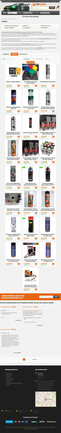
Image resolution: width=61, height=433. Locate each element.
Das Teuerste (23, 54)
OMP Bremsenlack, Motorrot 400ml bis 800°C (30, 235)
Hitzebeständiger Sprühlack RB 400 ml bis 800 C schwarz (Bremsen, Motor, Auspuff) (30, 158)
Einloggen (47, 1)
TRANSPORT (8, 381)
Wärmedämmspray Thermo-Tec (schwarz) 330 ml (13, 260)
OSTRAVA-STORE (9, 378)
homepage (5, 18)
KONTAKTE (8, 376)
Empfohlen (6, 54)
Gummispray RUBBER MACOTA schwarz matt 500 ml (13, 235)
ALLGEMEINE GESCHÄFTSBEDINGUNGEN (14, 383)
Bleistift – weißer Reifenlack (13, 81)
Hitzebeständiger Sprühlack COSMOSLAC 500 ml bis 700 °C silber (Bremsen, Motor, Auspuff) (48, 107)
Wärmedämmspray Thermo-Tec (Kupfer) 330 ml (48, 260)
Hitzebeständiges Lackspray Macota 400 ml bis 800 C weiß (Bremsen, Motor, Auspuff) (30, 209)
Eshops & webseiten (27, 428)
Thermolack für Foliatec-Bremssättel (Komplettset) (30, 286)
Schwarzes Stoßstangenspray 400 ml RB (13, 107)
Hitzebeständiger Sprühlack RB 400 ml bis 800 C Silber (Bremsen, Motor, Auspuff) (47, 133)
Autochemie (10, 18)
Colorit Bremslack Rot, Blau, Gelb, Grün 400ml (30, 82)
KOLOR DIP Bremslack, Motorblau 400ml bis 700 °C (30, 184)
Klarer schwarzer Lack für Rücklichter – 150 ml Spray (13, 209)
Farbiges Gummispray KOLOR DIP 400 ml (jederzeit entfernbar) (48, 158)
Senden (56, 296)
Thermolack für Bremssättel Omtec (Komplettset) (30, 260)
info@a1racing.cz (7, 1)
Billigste (14, 54)
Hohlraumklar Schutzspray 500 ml (30, 133)
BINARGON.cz (35, 428)
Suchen (52, 7)
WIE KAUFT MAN (9, 374)
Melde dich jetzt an (55, 1)
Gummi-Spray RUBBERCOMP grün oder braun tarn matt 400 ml (13, 184)
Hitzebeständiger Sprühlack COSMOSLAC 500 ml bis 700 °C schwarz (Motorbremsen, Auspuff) (13, 133)
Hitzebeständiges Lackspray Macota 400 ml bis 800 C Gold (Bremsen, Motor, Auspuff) (48, 209)
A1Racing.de (43, 4)
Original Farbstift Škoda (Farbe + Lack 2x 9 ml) (30, 107)
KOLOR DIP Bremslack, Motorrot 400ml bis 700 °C (48, 184)
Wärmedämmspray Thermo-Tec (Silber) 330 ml (48, 235)
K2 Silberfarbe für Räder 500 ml (47, 81)
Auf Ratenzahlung (9, 379)
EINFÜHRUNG (8, 373)
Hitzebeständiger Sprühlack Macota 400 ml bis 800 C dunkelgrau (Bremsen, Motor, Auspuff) (13, 158)
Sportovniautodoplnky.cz (19, 427)
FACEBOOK (8, 384)
